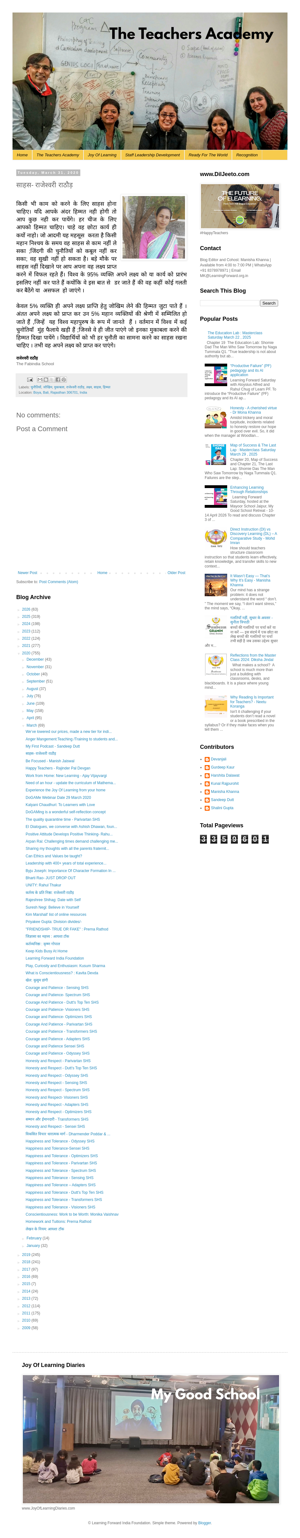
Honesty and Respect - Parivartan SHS (58, 1061)
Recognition (247, 155)
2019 (27, 1255)
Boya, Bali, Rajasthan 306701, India (60, 392)
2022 (27, 638)
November (36, 667)
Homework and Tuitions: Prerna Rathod (58, 1221)
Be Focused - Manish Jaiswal (50, 761)
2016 (27, 1276)
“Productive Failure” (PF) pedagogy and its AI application (250, 370)
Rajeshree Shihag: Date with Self (53, 900)
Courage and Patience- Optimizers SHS (59, 1017)
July (30, 696)
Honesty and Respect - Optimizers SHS (59, 1112)
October (34, 674)
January (34, 1245)
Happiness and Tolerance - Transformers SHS (64, 1200)
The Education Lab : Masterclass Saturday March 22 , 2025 (235, 335)
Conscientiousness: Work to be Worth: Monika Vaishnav (72, 1214)
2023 (27, 631)
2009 (27, 1328)
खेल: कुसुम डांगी (37, 980)
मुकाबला (59, 387)
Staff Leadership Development (152, 155)
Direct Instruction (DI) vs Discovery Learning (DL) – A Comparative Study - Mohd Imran (253, 536)
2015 (27, 1284)
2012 (27, 1306)
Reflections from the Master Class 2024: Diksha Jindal (253, 657)
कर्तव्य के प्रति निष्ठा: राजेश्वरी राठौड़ (50, 892)
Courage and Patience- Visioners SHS (57, 1009)
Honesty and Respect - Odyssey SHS (57, 1075)
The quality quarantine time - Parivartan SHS (63, 819)
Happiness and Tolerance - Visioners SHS (60, 1207)
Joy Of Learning (102, 155)
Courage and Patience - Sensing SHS (57, 988)
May (31, 710)
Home (22, 155)
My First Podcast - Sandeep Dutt (53, 746)
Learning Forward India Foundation (55, 958)
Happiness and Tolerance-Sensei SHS (57, 1148)
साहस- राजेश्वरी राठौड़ (41, 753)
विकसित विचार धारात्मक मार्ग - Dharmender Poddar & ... (68, 1134)
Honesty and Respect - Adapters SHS (57, 1104)
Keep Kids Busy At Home (47, 951)
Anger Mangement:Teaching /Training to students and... (72, 739)
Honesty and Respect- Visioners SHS (57, 1097)
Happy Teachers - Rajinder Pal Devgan (58, 768)
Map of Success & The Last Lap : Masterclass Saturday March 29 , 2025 (253, 449)
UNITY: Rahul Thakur (43, 885)
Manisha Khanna (225, 791)
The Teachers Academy (58, 155)
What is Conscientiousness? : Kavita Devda (62, 973)
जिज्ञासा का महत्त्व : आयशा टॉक (47, 936)
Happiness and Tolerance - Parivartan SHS (61, 1163)
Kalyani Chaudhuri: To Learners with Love (60, 805)
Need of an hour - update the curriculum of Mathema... (71, 783)
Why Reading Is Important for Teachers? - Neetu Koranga (252, 701)
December (36, 659)
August (33, 689)
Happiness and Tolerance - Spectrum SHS (61, 1170)
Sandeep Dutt (222, 800)
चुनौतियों (36, 387)
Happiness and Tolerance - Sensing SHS (59, 1178)
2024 (27, 624)
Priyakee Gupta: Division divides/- (54, 922)
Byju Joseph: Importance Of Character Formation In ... (71, 871)
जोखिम (47, 387)
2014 (27, 1291)
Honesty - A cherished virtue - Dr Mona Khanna (253, 410)
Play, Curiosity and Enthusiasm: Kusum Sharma (65, 966)
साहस (97, 387)
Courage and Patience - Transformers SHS (61, 1031)
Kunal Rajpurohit (225, 783)
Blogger (204, 1523)
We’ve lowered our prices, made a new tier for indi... (69, 731)
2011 (27, 1313)
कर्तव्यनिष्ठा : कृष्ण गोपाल (43, 944)
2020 (27, 653)
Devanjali (218, 759)
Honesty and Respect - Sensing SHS (56, 1083)
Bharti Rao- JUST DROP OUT (51, 878)
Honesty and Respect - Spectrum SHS (58, 1090)
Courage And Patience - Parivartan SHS (59, 1024)
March (32, 725)
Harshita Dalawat (225, 775)
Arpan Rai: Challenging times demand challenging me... (72, 841)
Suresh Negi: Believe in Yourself (52, 907)
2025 (27, 616)
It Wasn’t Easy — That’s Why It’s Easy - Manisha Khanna (250, 580)
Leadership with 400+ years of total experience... (66, 863)
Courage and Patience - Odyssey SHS (58, 1053)
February (34, 1238)
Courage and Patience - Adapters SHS (58, 1039)
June (31, 703)
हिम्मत (106, 387)
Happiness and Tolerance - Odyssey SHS (60, 1141)
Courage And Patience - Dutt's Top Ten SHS (62, 1002)
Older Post (176, 573)
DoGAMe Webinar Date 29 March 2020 (58, 797)
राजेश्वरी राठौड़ (75, 387)
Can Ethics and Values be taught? (54, 856)
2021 (27, 645)
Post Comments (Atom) (58, 582)
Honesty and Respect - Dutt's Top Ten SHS (61, 1068)
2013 (27, 1298)
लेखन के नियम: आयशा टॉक (45, 1229)
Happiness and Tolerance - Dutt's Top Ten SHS (64, 1192)
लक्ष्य (89, 387)
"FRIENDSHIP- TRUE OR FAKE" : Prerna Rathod (67, 929)
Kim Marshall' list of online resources (56, 914)
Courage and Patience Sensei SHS (55, 1046)
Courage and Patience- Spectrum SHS (58, 995)
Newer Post (27, 573)
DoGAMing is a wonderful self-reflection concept (66, 812)
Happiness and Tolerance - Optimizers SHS (62, 1156)
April (31, 718)
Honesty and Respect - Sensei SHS (55, 1126)
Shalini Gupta (222, 808)
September (36, 681)
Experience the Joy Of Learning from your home (65, 790)
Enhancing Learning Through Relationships (249, 489)
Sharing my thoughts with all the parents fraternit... (67, 848)
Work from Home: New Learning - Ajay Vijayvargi (66, 776)
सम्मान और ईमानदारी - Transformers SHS (57, 1119)
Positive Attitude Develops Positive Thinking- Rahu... (69, 834)
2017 (27, 1269)
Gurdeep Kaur (222, 767)
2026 (27, 609)
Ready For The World (208, 155)
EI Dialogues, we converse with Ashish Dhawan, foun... (71, 826)
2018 (27, 1262)
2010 (27, 1320)
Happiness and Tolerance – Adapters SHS (61, 1185)
